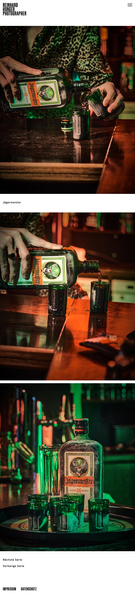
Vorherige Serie (13, 566)
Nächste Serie (12, 560)
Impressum (9, 588)
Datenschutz (29, 588)
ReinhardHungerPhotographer (15, 10)
